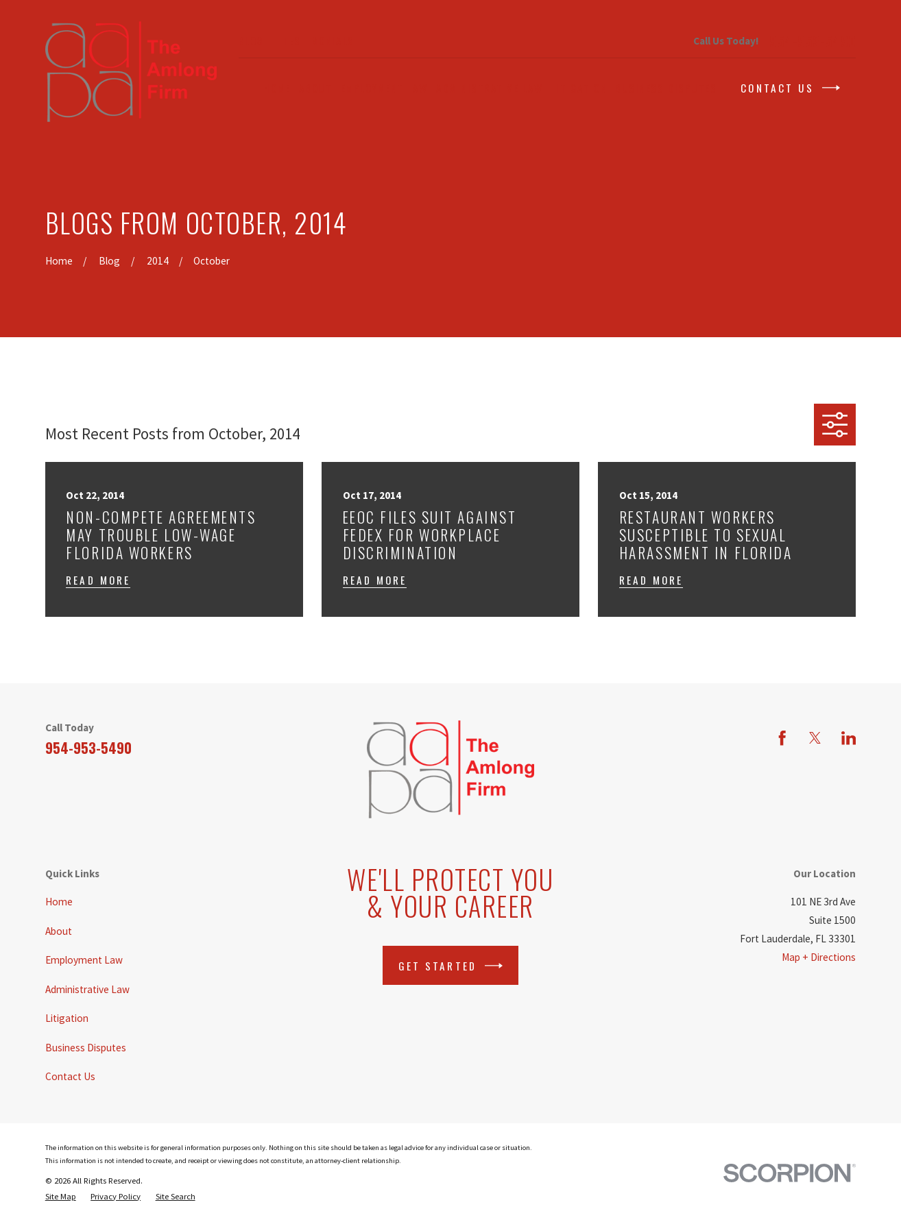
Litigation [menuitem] (579, 87)
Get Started (450, 966)
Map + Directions (819, 957)
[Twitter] (815, 738)
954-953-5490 (812, 41)
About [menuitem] (316, 87)
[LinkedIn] (848, 738)
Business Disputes (85, 1047)
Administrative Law (87, 989)
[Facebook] (782, 738)
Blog (251, 40)
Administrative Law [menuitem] (489, 87)
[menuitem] (60, 1195)
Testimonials (318, 40)
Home (59, 901)
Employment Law (84, 959)
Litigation (66, 1018)
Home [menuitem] (276, 87)
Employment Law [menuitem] (384, 87)
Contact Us (790, 88)
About (58, 931)
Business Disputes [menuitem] (666, 87)
